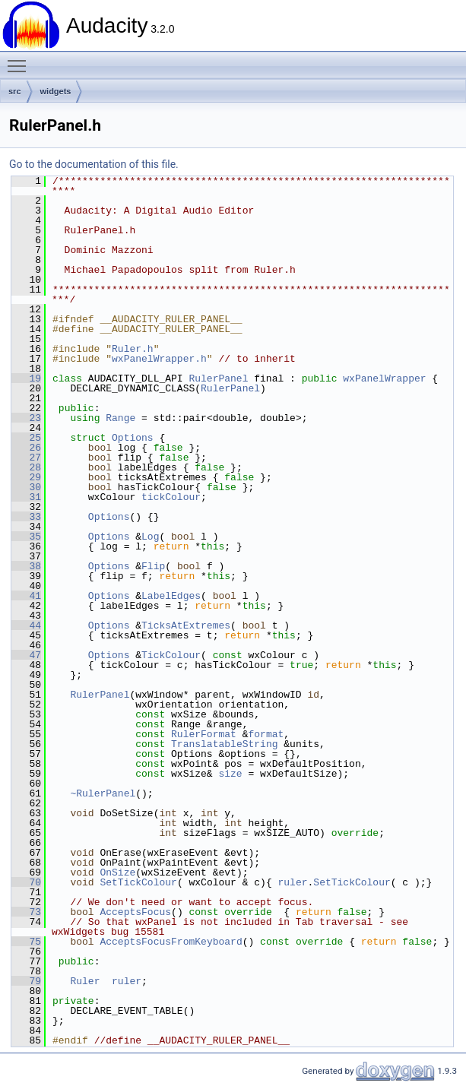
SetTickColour (138, 882)
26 (26, 447)
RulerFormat (203, 734)
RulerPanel (218, 378)
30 (26, 487)
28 (26, 467)
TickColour (171, 655)
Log (150, 536)
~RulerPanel (102, 793)
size (230, 774)
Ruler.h (133, 349)
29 (26, 477)
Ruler (85, 981)
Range (120, 418)
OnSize (117, 872)
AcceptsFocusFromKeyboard (171, 941)
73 (26, 912)
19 (26, 378)
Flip (153, 566)
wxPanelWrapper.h (159, 359)
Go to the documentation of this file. (94, 164)
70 (26, 882)
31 (26, 497)
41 (26, 596)
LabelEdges (171, 596)
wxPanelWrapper (384, 378)
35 (26, 536)
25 (26, 438)
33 (26, 517)
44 (26, 625)
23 (26, 418)
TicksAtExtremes (185, 625)
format (266, 734)
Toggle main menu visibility (20, 59)
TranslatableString (224, 744)
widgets (55, 91)
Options (133, 438)
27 (26, 457)
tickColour (171, 497)
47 (26, 655)
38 (26, 566)
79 (26, 981)
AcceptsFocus (135, 912)
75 (26, 941)
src (14, 91)
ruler (292, 882)
